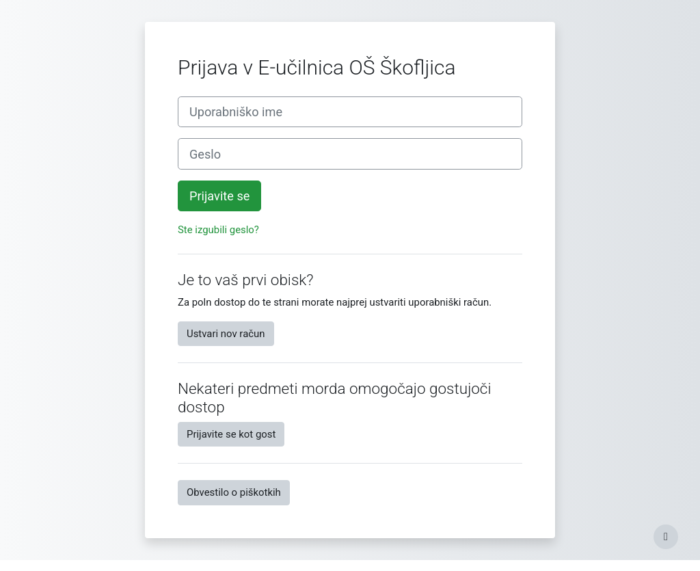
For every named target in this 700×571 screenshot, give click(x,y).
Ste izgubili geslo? (218, 230)
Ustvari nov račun (226, 334)
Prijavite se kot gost (231, 434)
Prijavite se (219, 196)
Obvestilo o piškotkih (234, 492)
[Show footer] (666, 536)
